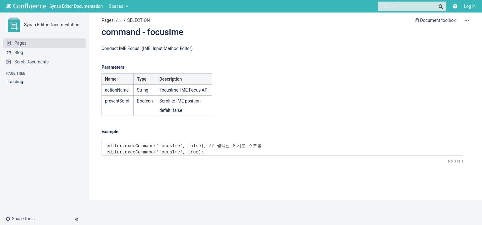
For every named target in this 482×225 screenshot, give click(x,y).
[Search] (412, 6)
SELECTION (138, 20)
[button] (22, 218)
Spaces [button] (116, 6)
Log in (470, 6)
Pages (108, 20)
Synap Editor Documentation (51, 24)
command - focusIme (142, 32)
